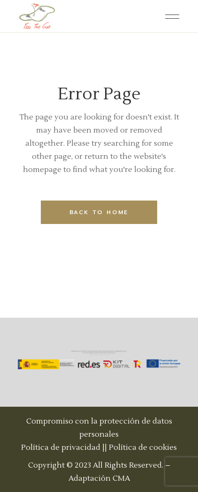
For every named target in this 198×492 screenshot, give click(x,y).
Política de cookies (143, 447)
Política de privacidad (60, 447)
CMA (121, 478)
